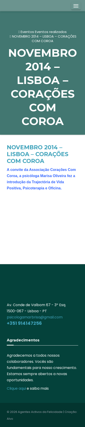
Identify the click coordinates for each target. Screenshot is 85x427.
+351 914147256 (24, 323)
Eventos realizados (51, 31)
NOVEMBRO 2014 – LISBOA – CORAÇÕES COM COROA (44, 38)
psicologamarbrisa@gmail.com (35, 317)
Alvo (10, 419)
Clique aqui (16, 388)
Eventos (27, 31)
